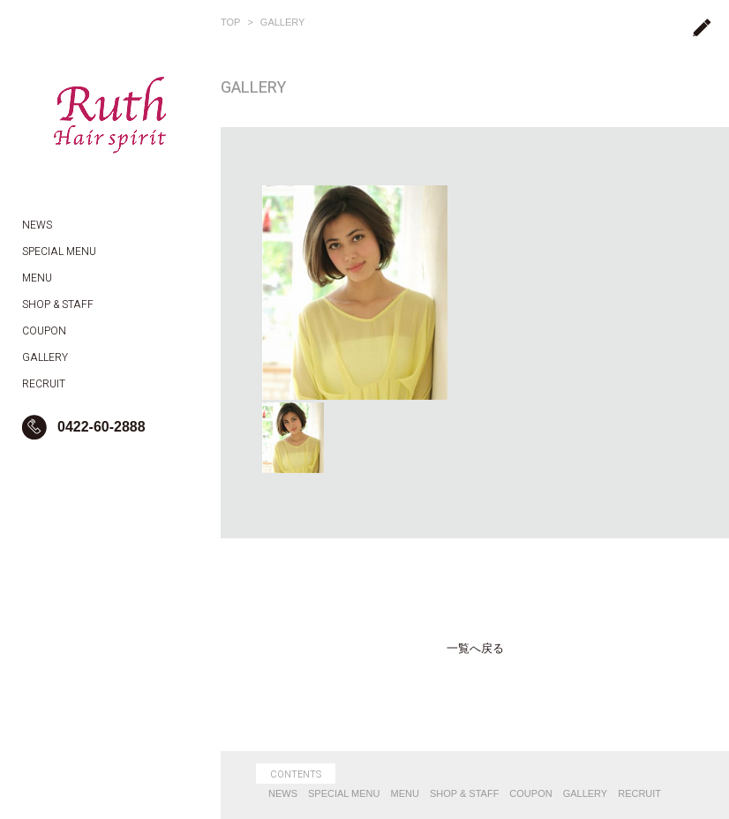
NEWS (282, 793)
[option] (354, 292)
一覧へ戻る (475, 648)
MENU (405, 793)
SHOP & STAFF (464, 793)
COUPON (530, 793)
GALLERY (282, 22)
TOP (230, 22)
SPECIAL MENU (344, 793)
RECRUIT (639, 793)
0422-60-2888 (101, 426)
